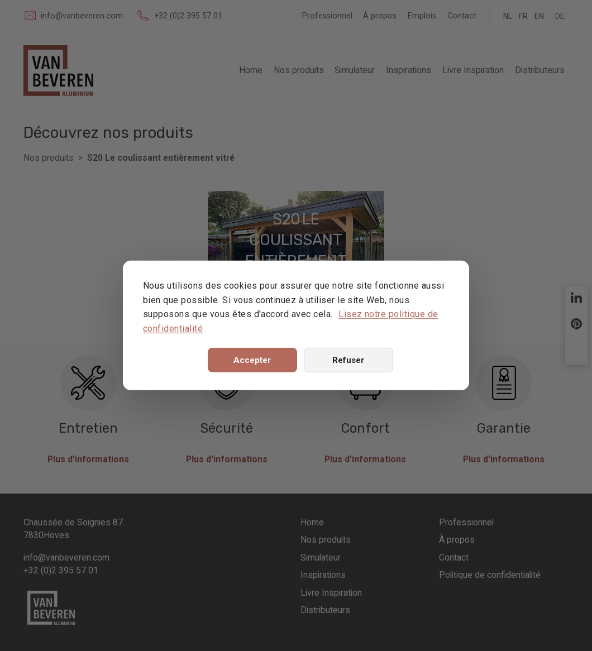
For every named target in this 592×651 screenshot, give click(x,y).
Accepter (252, 360)
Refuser (348, 360)
